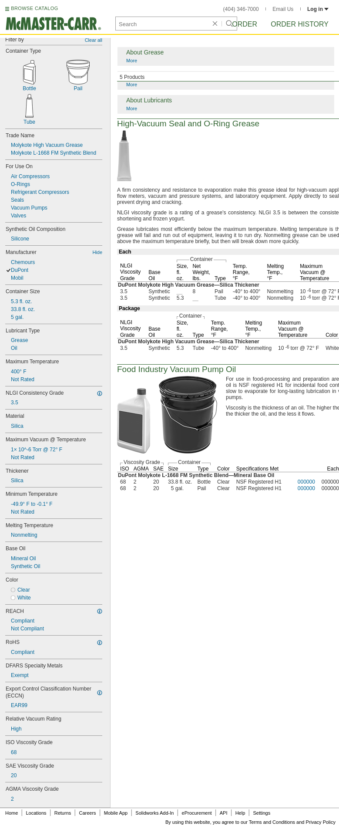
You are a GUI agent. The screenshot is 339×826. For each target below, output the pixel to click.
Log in (318, 9)
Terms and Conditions (272, 822)
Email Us (282, 9)
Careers (87, 813)
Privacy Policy (321, 822)
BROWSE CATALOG (34, 8)
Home (11, 813)
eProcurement (197, 813)
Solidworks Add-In (154, 813)
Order (244, 24)
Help (240, 813)
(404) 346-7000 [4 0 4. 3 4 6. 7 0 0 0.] (241, 9)
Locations (36, 813)
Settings (261, 813)
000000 (306, 482)
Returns (62, 813)
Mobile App (116, 813)
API (224, 813)
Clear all (93, 40)
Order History (300, 24)
